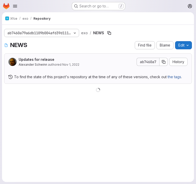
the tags (174, 77)
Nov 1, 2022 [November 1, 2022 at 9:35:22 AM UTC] (70, 64)
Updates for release (36, 59)
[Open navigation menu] (15, 6)
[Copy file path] (109, 33)
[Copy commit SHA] (164, 62)
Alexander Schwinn (33, 64)
